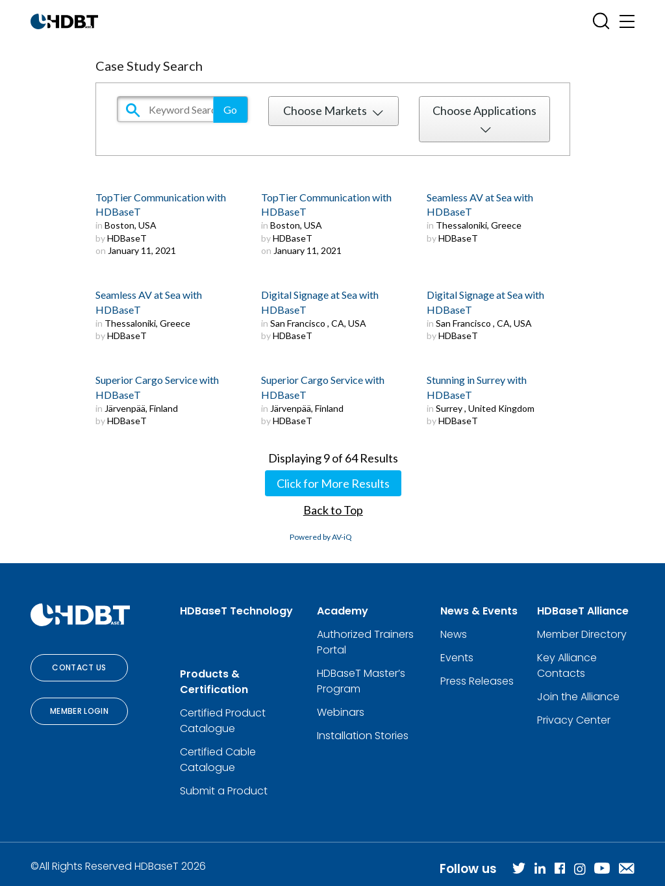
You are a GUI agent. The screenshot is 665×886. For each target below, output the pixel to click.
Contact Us (79, 667)
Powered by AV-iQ (321, 537)
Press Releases (477, 681)
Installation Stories (362, 735)
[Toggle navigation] (627, 21)
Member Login (79, 710)
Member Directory (582, 634)
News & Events (479, 610)
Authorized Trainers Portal (365, 642)
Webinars (340, 712)
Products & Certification (214, 681)
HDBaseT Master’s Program (361, 681)
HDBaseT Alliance (583, 610)
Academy (342, 610)
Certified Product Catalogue (223, 720)
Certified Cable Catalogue (218, 759)
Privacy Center (573, 720)
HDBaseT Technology (236, 610)
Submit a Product (224, 790)
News (453, 634)
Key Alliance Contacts (567, 665)
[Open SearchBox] (601, 21)
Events (456, 657)
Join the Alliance (578, 696)
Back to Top (333, 510)
